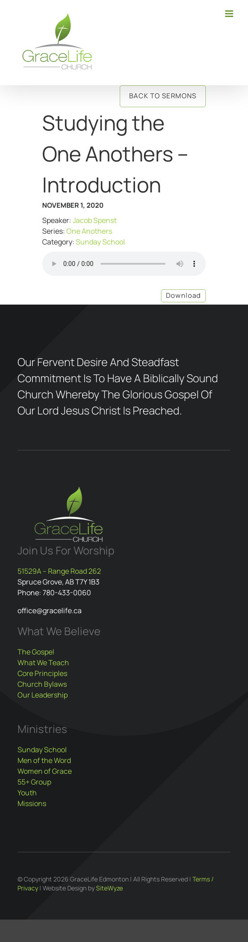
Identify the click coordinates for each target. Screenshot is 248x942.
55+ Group (34, 782)
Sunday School (100, 242)
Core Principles (42, 673)
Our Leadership (42, 695)
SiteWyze (109, 888)
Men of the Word (44, 760)
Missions (31, 803)
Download (183, 295)
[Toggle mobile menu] (230, 13)
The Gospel (35, 652)
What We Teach (43, 662)
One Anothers (89, 231)
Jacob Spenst (95, 220)
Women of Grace (44, 771)
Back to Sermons (162, 95)
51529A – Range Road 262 (59, 571)
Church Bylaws (42, 684)
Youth (27, 793)
